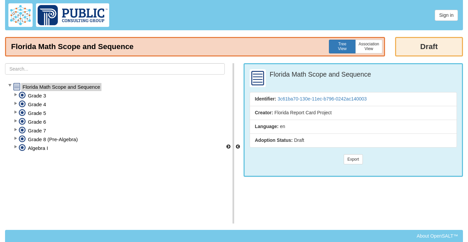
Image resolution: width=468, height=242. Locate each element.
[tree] (115, 118)
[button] (9, 85)
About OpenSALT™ (437, 236)
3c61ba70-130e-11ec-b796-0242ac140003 (322, 99)
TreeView (342, 46)
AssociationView (368, 46)
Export (353, 159)
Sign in (446, 15)
